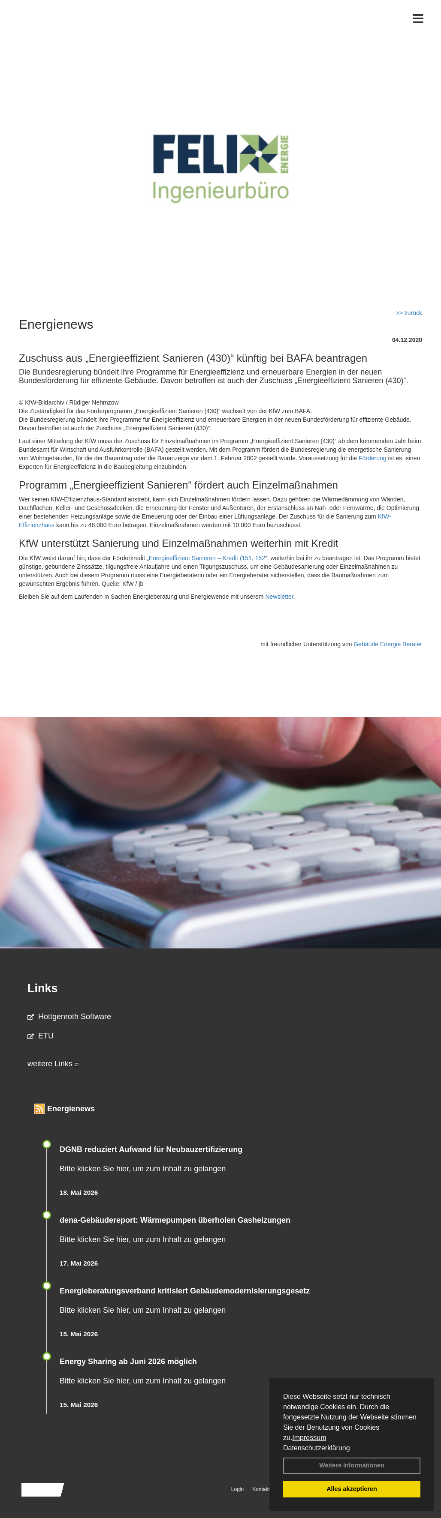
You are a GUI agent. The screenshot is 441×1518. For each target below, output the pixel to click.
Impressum (309, 1437)
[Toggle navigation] (418, 24)
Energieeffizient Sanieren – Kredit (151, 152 (207, 558)
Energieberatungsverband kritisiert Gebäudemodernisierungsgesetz (185, 1291)
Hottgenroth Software (69, 1016)
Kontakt (261, 1489)
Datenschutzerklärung (316, 1448)
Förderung (373, 458)
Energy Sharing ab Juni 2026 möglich (128, 1361)
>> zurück (409, 312)
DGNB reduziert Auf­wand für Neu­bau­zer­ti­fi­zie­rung (151, 1149)
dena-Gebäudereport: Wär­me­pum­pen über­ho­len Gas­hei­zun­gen (175, 1220)
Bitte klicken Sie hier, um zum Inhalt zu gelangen (143, 1168)
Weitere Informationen (351, 1465)
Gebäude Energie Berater (387, 644)
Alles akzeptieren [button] (351, 1488)
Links (42, 988)
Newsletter (279, 596)
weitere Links (53, 1063)
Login (237, 1489)
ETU (40, 1036)
